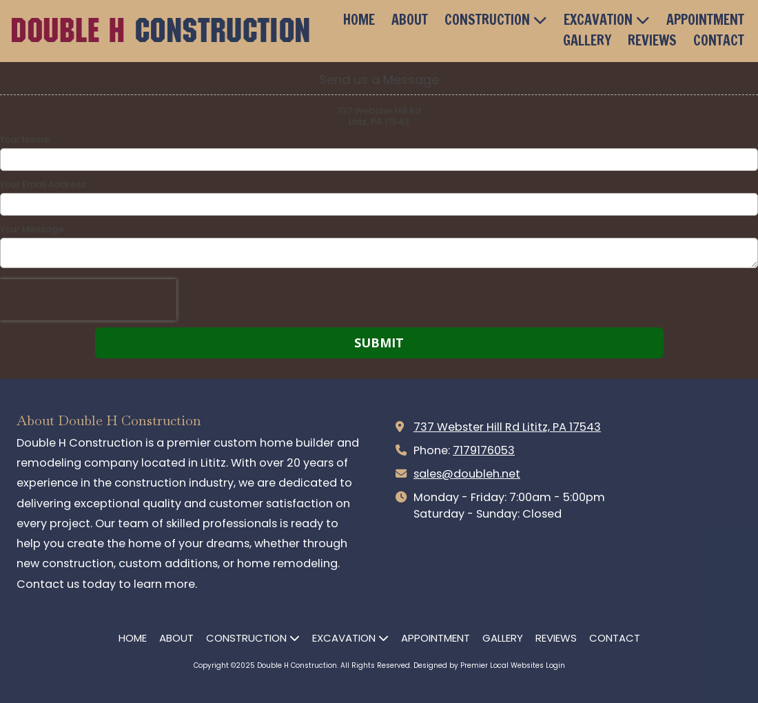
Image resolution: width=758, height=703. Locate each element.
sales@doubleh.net (466, 474)
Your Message (32, 229)
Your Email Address (43, 184)
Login (555, 665)
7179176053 (484, 450)
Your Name (25, 139)
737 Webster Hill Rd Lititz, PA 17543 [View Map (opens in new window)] (507, 427)
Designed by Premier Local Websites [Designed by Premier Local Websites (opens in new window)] (478, 665)
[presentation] (88, 299)
